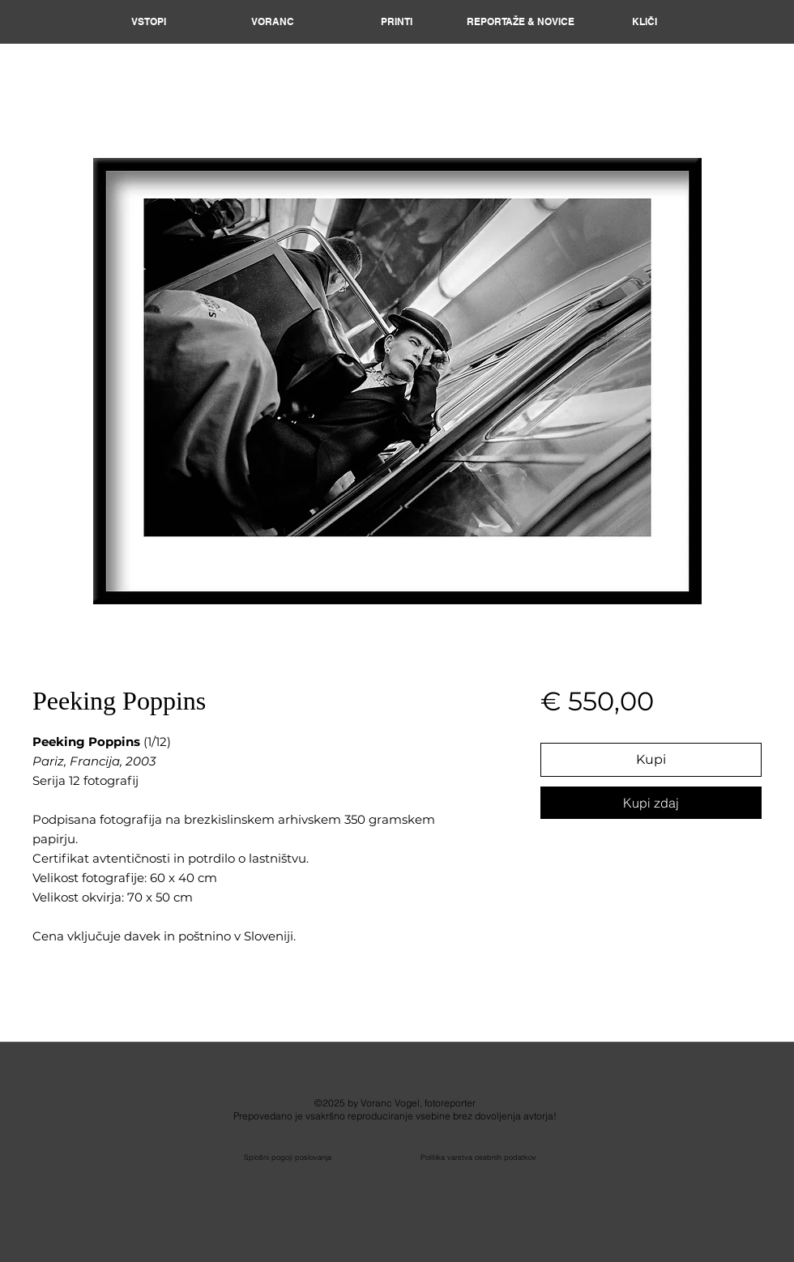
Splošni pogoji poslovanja (287, 1157)
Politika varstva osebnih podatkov (478, 1157)
